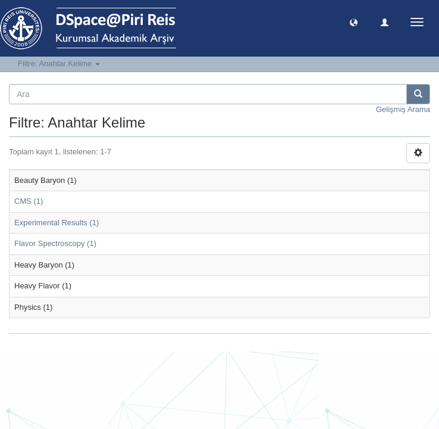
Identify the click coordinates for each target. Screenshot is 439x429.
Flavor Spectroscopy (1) (55, 243)
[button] (353, 22)
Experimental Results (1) (56, 222)
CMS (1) (28, 201)
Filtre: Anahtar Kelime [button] (59, 63)
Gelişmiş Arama (403, 109)
